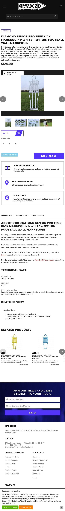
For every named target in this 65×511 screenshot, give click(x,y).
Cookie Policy (38, 467)
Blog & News (38, 470)
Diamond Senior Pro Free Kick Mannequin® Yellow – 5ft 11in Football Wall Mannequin (13, 356)
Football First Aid (12, 473)
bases (3, 255)
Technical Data (22, 215)
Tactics (7, 467)
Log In (35, 478)
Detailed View (11, 74)
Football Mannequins (44, 260)
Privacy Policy (38, 463)
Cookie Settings (26, 507)
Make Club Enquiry (9, 154)
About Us (36, 473)
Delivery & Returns (40, 460)
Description (6, 215)
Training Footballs (12, 457)
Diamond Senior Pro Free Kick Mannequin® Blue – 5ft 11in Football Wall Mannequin (45, 356)
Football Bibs (10, 463)
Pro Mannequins (11, 460)
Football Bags (10, 470)
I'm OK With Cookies (10, 507)
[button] (3, 99)
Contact (36, 457)
